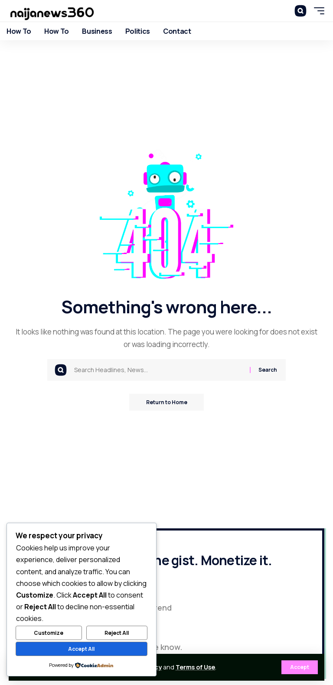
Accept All (81, 649)
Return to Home (166, 402)
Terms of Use (195, 667)
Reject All (116, 633)
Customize (48, 633)
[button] (299, 667)
